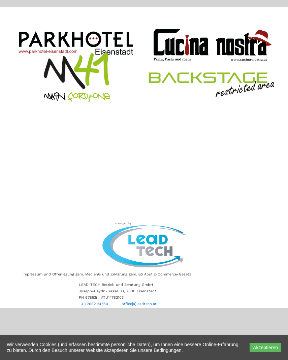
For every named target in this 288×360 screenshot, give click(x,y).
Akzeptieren (265, 347)
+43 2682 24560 (94, 304)
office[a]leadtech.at (139, 304)
